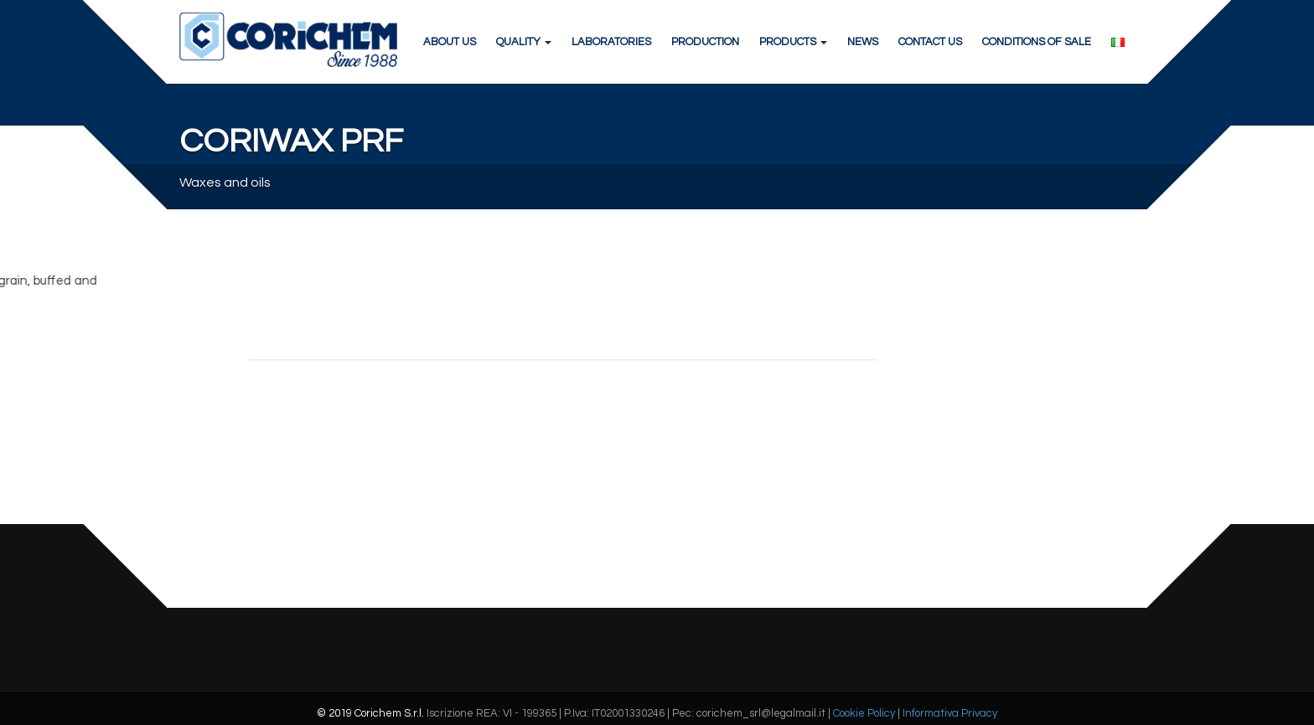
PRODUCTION (705, 42)
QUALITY (523, 42)
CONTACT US (930, 42)
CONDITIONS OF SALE (1036, 42)
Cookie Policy (864, 713)
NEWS (862, 42)
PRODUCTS (793, 42)
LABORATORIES (611, 42)
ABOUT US (449, 42)
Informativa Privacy (950, 713)
